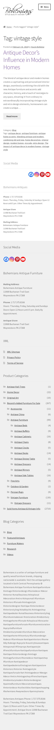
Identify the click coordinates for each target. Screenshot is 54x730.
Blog (14, 130)
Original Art (13, 397)
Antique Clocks (21, 447)
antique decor (14, 133)
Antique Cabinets (22, 436)
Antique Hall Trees (16, 386)
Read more (11, 116)
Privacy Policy (14, 357)
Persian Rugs (17, 492)
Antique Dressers (22, 464)
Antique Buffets (22, 431)
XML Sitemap (13, 351)
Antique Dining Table (24, 458)
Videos (10, 554)
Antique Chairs (21, 442)
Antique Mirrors (22, 469)
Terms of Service (15, 363)
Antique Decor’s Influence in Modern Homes (26, 60)
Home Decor (13, 392)
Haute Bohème (37, 47)
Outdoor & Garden (19, 486)
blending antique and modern (30, 136)
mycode (28, 143)
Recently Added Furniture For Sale (23, 403)
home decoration (33, 140)
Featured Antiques (16, 537)
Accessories (16, 408)
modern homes (17, 143)
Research (11, 548)
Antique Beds (20, 425)
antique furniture (29, 133)
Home (9, 27)
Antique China (17, 414)
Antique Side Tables (24, 475)
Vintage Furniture (19, 497)
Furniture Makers (15, 543)
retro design (38, 143)
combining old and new (13, 140)
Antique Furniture (19, 419)
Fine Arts (15, 480)
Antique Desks (21, 453)
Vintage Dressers (22, 503)
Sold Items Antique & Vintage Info (23, 508)
